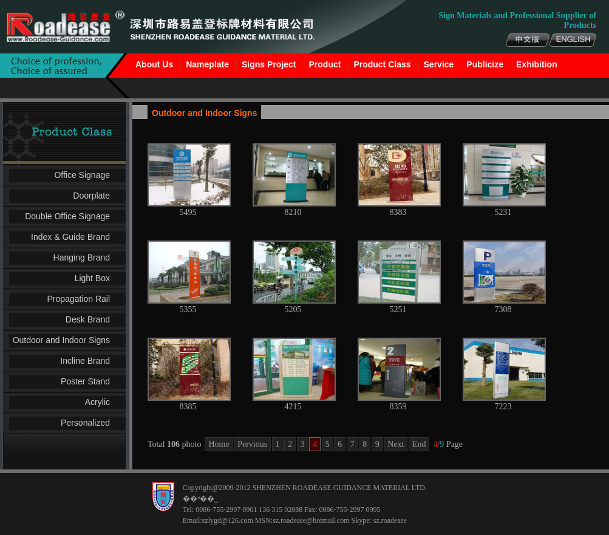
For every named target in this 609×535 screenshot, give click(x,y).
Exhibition (536, 64)
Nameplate (207, 64)
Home (218, 444)
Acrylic (97, 402)
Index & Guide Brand (70, 237)
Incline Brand (85, 361)
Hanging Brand (81, 257)
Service (439, 64)
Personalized (85, 423)
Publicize (484, 64)
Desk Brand (88, 319)
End (419, 444)
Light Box (92, 278)
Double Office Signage (67, 216)
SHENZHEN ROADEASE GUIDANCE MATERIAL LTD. (339, 487)
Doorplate (91, 195)
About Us (154, 64)
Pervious (252, 444)
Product (325, 64)
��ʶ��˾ (200, 498)
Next (395, 444)
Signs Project (269, 64)
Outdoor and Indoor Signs (61, 340)
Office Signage (82, 175)
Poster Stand (85, 381)
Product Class (381, 64)
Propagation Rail (78, 299)
